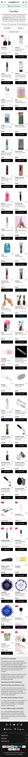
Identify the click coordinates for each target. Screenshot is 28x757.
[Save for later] (11, 45)
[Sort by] (21, 28)
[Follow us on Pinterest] (17, 724)
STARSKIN (5, 17)
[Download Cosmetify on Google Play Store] (19, 729)
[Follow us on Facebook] (10, 724)
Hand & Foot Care (16, 9)
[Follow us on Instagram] (6, 724)
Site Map (20, 754)
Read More (22, 21)
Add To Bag (7, 56)
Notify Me (21, 653)
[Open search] (5, 2)
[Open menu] (2, 2)
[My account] (22, 2)
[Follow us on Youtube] (14, 724)
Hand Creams (13, 24)
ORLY (10, 17)
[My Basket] (25, 2)
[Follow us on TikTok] (21, 724)
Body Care (10, 9)
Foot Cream (5, 24)
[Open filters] (7, 28)
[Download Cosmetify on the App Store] (8, 729)
